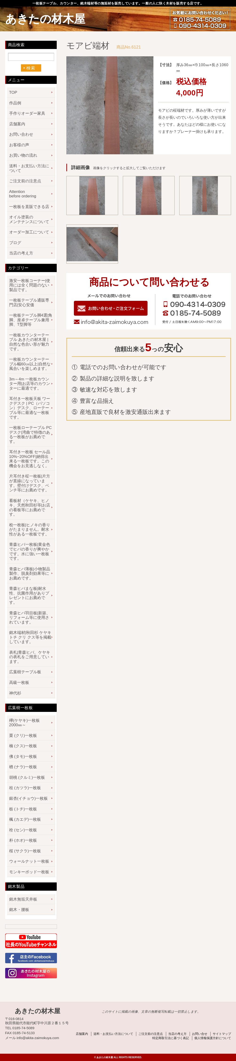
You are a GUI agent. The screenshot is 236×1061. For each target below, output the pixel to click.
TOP (13, 92)
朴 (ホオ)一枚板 (23, 840)
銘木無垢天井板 (23, 899)
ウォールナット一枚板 (29, 861)
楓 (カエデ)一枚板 (25, 819)
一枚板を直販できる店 (29, 206)
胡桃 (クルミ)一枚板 (27, 777)
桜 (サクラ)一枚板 (25, 851)
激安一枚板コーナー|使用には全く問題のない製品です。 (29, 285)
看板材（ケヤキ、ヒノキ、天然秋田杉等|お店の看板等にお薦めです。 (29, 507)
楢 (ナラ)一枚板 (23, 767)
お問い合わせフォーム (111, 308)
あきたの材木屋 (45, 19)
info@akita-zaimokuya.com (111, 322)
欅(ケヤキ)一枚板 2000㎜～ (26, 722)
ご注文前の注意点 (25, 181)
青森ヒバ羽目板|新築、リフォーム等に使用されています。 (29, 617)
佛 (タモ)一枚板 (23, 756)
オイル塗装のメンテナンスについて (29, 219)
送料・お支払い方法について (29, 168)
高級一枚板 (19, 682)
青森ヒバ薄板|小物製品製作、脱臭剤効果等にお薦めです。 (29, 573)
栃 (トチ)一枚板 (23, 809)
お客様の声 (19, 145)
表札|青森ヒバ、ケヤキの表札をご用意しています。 (29, 657)
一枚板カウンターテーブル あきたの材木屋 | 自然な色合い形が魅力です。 (29, 342)
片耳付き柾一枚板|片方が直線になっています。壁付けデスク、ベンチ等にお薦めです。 (29, 483)
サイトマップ (222, 1034)
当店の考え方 (21, 253)
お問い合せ (199, 1034)
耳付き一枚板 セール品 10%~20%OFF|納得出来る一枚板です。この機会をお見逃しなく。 (29, 459)
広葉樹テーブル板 (25, 672)
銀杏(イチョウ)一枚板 (28, 798)
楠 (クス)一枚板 (23, 746)
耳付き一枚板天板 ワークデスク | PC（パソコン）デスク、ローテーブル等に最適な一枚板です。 (29, 407)
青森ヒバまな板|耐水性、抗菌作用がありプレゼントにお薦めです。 (29, 595)
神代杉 (15, 693)
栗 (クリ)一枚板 (23, 735)
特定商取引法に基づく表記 (170, 1038)
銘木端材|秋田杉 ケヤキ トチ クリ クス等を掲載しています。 (30, 637)
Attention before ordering (22, 194)
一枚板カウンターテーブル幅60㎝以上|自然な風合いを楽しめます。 (30, 364)
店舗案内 (17, 124)
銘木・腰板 (19, 909)
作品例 (15, 103)
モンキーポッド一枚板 (29, 872)
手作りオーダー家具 (27, 113)
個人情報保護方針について (212, 1038)
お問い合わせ (21, 134)
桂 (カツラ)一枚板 (25, 788)
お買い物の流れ (23, 155)
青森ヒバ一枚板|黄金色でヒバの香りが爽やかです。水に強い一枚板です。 (29, 551)
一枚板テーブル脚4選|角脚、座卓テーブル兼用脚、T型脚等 (30, 320)
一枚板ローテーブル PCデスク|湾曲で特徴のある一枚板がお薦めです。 (30, 434)
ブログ (15, 243)
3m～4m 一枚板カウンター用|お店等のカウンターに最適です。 (29, 384)
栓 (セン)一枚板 (23, 830)
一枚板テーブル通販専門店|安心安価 (29, 302)
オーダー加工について (29, 232)
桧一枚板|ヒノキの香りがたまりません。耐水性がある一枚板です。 (29, 529)
